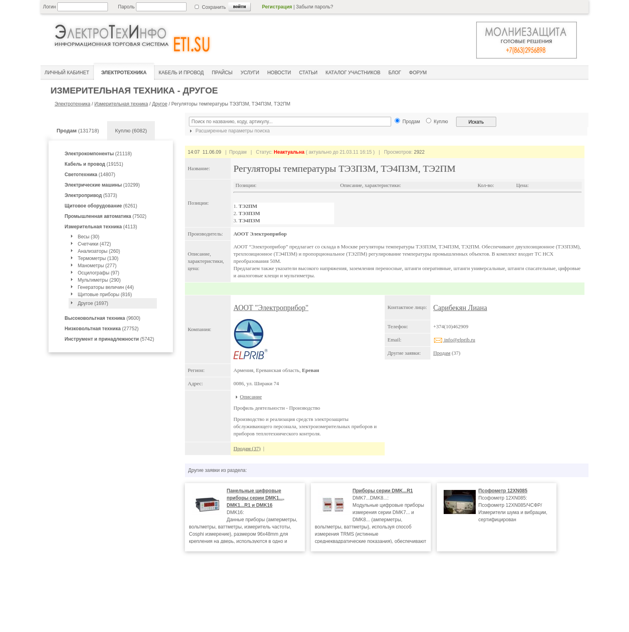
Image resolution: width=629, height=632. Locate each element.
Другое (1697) (93, 303)
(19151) (94, 164)
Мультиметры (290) (99, 280)
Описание (251, 397)
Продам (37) (247, 448)
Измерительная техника (121, 104)
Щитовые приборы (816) (105, 294)
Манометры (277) (97, 265)
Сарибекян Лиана (460, 308)
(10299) (102, 185)
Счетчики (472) (94, 244)
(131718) (78, 131)
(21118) (98, 153)
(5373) (91, 195)
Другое (159, 104)
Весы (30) (88, 237)
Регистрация (277, 7)
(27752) (102, 328)
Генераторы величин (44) (106, 287)
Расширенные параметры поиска (229, 131)
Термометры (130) (98, 258)
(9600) (102, 318)
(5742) (109, 339)
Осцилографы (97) (99, 273)
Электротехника (72, 104)
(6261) (101, 206)
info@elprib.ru (454, 340)
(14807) (90, 174)
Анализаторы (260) (99, 251)
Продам (441, 353)
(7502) (105, 216)
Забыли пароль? (314, 7)
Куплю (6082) (131, 131)
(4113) (101, 227)
